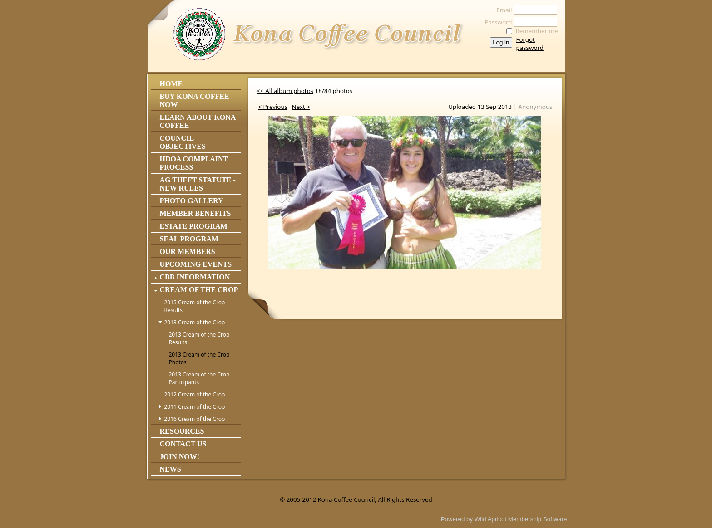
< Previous (273, 107)
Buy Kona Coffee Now (194, 100)
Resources (182, 431)
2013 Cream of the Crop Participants (199, 378)
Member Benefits (195, 213)
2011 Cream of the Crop (194, 407)
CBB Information (195, 277)
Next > (301, 107)
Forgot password (530, 43)
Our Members (187, 251)
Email (501, 10)
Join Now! (180, 456)
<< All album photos (285, 91)
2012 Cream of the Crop (194, 394)
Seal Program (189, 239)
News (170, 469)
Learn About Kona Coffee (198, 121)
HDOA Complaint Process (194, 163)
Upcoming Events (196, 264)
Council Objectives (183, 142)
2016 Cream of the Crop (194, 419)
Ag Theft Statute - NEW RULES (198, 184)
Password (496, 22)
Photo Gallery (191, 201)
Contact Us (183, 444)
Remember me (537, 31)
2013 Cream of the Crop (194, 322)
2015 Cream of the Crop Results (194, 306)
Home (171, 84)
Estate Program (193, 226)
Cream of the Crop (199, 289)
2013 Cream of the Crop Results (199, 338)
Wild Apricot (490, 519)
